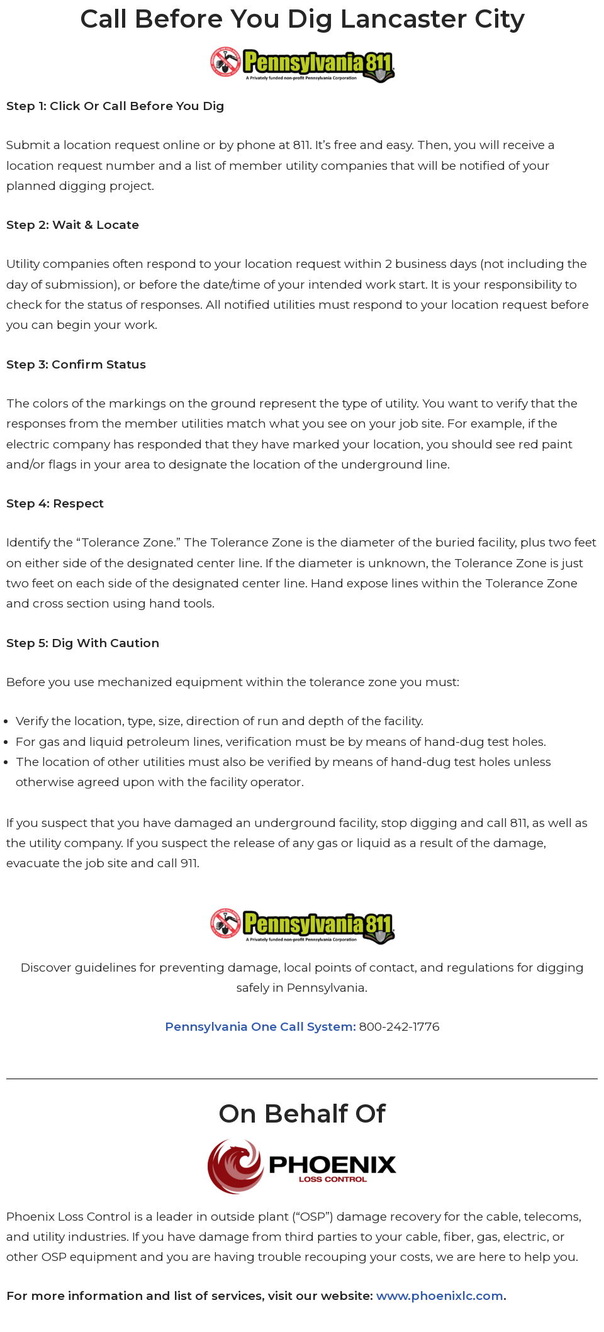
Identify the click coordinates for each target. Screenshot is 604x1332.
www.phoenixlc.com (439, 1296)
